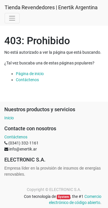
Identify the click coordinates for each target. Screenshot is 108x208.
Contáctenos (27, 79)
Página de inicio (30, 73)
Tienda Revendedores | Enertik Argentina (51, 7)
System (63, 197)
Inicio (9, 118)
